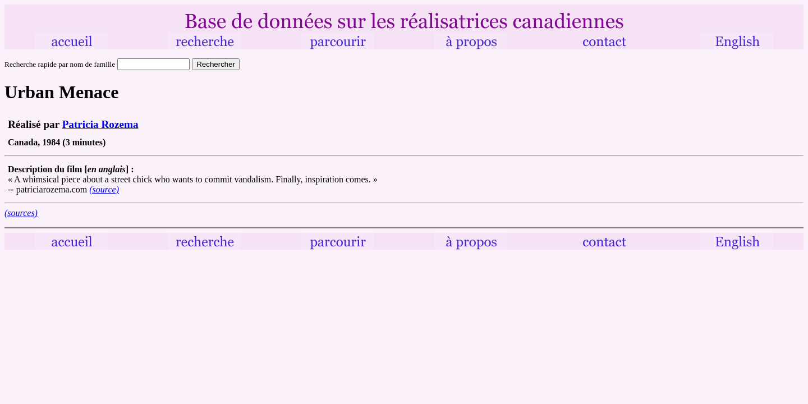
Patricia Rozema (100, 124)
